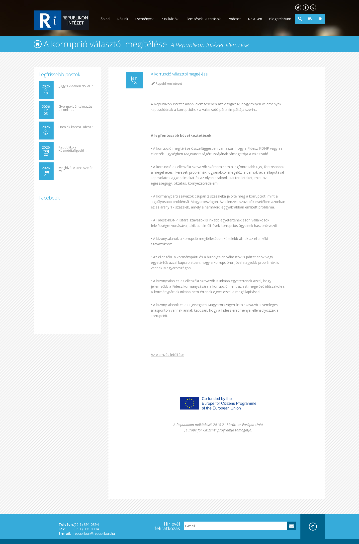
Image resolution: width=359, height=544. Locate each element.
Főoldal (104, 18)
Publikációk (170, 18)
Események (144, 18)
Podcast (234, 18)
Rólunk (122, 18)
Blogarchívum (280, 18)
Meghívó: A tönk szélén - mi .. (77, 169)
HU (310, 18)
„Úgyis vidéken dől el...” (76, 86)
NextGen (255, 18)
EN (320, 18)
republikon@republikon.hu (94, 533)
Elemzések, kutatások (203, 18)
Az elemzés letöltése (167, 354)
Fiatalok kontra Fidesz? (76, 127)
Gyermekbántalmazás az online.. (75, 108)
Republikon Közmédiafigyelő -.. (73, 149)
